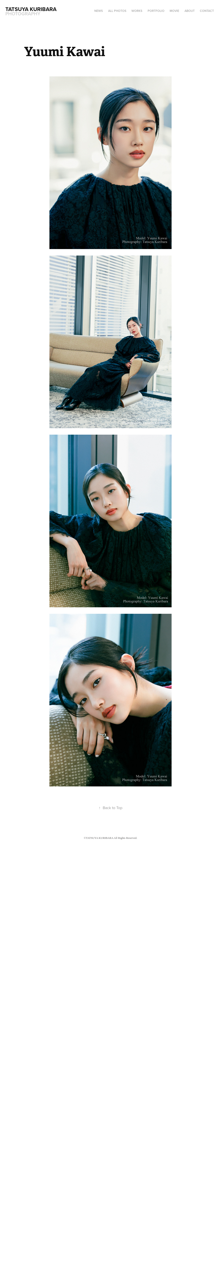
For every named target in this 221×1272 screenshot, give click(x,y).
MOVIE (174, 11)
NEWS (98, 11)
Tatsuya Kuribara (31, 9)
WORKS (136, 11)
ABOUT (190, 11)
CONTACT (207, 11)
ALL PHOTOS (117, 11)
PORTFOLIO (156, 11)
